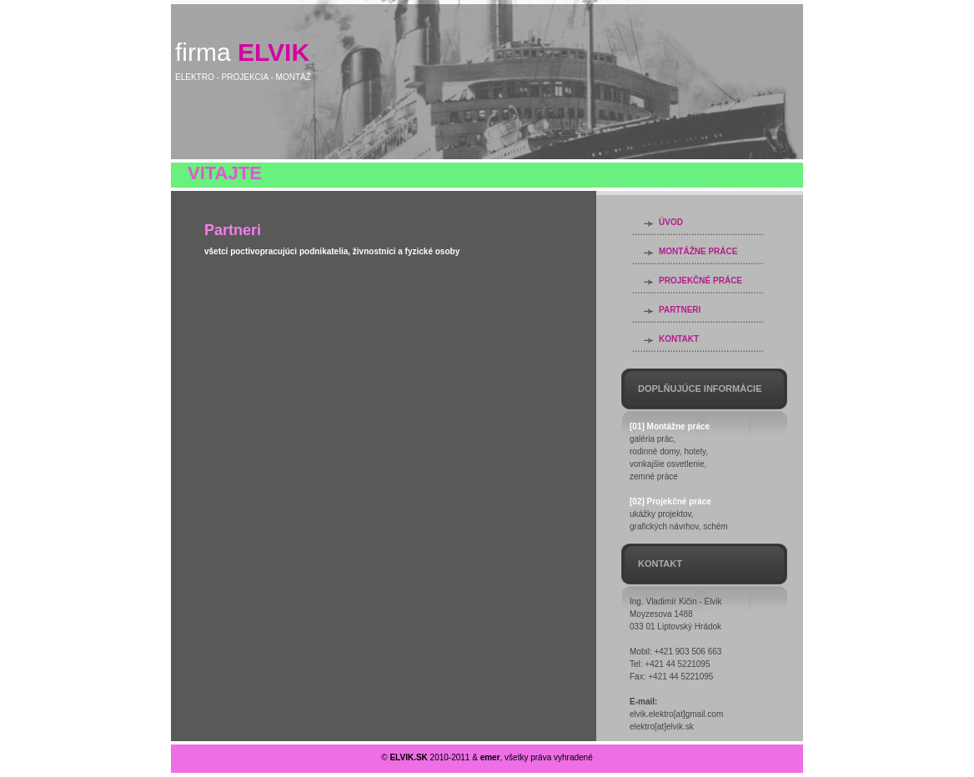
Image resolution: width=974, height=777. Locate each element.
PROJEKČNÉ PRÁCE (700, 280)
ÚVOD (671, 222)
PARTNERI (679, 309)
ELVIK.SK (408, 757)
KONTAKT (679, 338)
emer (490, 757)
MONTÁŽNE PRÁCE (698, 251)
